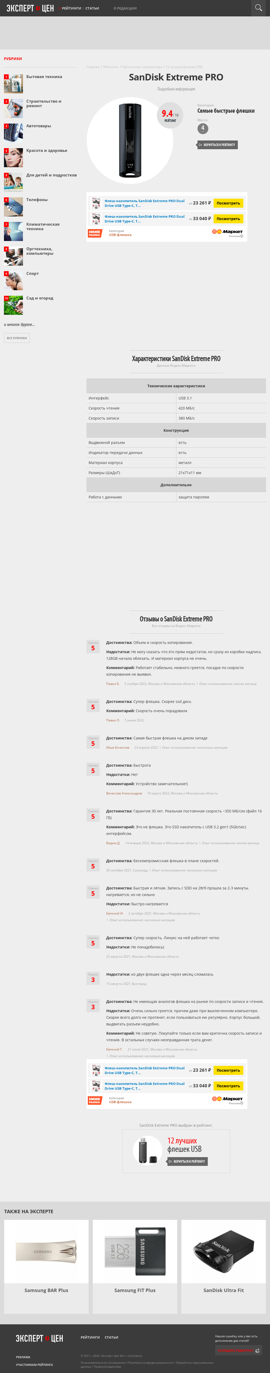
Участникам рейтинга (34, 1365)
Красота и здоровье (46, 150)
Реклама (23, 1357)
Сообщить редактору (235, 1350)
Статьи (92, 8)
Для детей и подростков (51, 175)
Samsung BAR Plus (46, 1290)
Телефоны (37, 199)
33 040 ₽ (200, 218)
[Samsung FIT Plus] (135, 1251)
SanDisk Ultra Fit (224, 1290)
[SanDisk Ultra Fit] (223, 1251)
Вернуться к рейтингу (217, 144)
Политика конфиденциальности (150, 1363)
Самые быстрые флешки (226, 110)
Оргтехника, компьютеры (40, 251)
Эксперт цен (30, 9)
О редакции (125, 8)
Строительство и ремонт (43, 103)
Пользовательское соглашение (103, 1363)
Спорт (32, 273)
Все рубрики (17, 338)
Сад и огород (39, 298)
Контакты (135, 1356)
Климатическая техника (43, 226)
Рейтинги (71, 8)
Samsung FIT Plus (135, 1290)
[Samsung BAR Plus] (46, 1251)
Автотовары (38, 125)
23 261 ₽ (200, 203)
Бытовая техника (44, 76)
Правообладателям (107, 1367)
